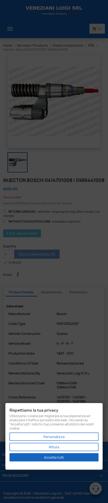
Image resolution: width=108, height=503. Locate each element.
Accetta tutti (54, 457)
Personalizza (54, 437)
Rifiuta (54, 447)
